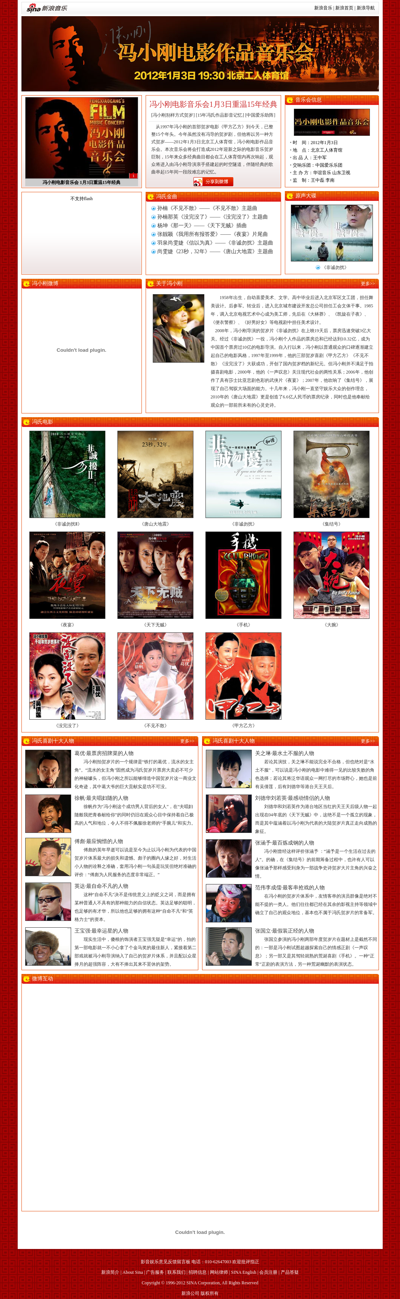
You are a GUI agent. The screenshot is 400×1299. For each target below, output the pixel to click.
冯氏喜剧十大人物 (53, 741)
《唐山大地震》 (155, 524)
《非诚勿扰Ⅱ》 (67, 524)
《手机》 (243, 624)
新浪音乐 (323, 8)
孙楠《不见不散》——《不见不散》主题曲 (207, 208)
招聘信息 (198, 1272)
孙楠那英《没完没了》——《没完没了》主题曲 (212, 217)
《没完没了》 (67, 725)
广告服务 (155, 1272)
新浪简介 (110, 1272)
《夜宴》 (67, 624)
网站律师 (219, 1272)
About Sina (133, 1272)
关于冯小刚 (169, 283)
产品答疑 (290, 1272)
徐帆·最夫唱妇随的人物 (102, 798)
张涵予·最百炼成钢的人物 (285, 843)
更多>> (368, 283)
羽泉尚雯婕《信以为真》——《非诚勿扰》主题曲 (215, 243)
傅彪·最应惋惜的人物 (99, 841)
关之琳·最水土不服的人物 (285, 753)
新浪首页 (344, 8)
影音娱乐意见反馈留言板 (165, 1261)
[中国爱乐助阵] (260, 115)
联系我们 (176, 1272)
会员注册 (268, 1272)
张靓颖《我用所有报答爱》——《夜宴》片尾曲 (212, 234)
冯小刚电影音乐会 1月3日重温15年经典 (81, 182)
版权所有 (210, 1293)
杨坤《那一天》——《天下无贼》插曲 (202, 225)
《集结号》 (331, 524)
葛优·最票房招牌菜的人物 (104, 753)
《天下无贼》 (155, 624)
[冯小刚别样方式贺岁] (173, 115)
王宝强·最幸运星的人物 (102, 931)
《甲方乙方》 (243, 725)
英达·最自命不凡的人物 (102, 886)
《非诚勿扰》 (335, 267)
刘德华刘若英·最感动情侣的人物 (292, 798)
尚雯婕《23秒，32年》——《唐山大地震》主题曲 (215, 251)
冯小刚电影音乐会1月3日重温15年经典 (213, 104)
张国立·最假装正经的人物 (285, 931)
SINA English (243, 1272)
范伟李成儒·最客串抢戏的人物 (290, 887)
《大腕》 (331, 624)
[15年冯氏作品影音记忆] (220, 115)
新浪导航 (366, 8)
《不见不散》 (155, 725)
